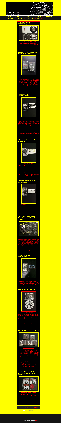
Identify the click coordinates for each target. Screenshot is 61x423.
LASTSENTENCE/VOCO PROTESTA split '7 (25, 23)
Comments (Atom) (31, 410)
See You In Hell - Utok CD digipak (28, 330)
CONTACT (29, 16)
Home (26, 407)
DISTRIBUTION (38, 16)
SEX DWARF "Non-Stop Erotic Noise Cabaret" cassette (27, 52)
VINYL (38, 18)
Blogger (36, 420)
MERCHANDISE (49, 16)
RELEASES (20, 18)
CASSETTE (10, 16)
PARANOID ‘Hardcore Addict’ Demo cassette (27, 181)
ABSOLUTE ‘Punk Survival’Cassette (23, 95)
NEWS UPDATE (11, 18)
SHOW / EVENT (30, 18)
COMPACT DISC (20, 16)
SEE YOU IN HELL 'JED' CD (26, 290)
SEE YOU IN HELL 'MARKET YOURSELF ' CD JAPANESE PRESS (27, 373)
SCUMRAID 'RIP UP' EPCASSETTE (24, 256)
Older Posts (36, 407)
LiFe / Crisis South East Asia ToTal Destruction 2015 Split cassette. (27, 218)
